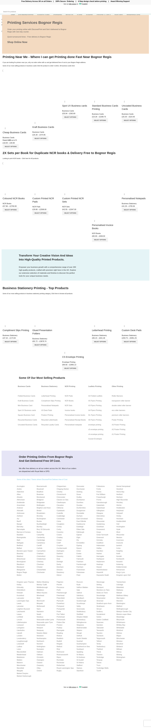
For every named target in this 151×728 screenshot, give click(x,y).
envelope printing (94, 425)
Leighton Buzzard (23, 609)
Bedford (20, 545)
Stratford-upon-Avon (104, 603)
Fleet (78, 575)
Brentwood (41, 497)
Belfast (19, 548)
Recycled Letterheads (49, 420)
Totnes (98, 662)
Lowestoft (20, 644)
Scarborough (81, 601)
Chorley (59, 492)
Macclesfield (21, 652)
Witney (119, 652)
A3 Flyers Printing (95, 405)
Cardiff (39, 545)
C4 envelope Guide (109, 703)
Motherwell (41, 606)
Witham (119, 649)
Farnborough (81, 564)
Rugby (59, 671)
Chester (40, 567)
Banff (19, 521)
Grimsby (99, 540)
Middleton (40, 590)
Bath (18, 540)
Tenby (98, 644)
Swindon (99, 625)
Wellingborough (122, 609)
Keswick (119, 562)
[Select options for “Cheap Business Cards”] (11, 146)
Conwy (59, 527)
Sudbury (99, 611)
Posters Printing (47, 415)
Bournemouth (42, 486)
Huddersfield (121, 521)
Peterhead (60, 595)
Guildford (99, 543)
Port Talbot (61, 614)
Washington (120, 603)
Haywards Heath (102, 575)
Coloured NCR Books (14, 198)
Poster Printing (117, 420)
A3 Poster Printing (118, 425)
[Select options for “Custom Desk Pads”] (130, 341)
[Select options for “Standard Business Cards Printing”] (100, 120)
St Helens (80, 662)
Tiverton (99, 655)
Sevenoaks (81, 609)
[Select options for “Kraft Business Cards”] (40, 138)
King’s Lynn (120, 572)
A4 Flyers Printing (95, 410)
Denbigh (60, 562)
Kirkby (19, 585)
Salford (79, 593)
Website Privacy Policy (135, 694)
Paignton (60, 582)
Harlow (99, 553)
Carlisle (39, 548)
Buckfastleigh (42, 524)
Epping (79, 545)
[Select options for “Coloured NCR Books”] (11, 210)
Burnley (39, 527)
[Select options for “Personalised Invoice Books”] (100, 240)
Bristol (39, 510)
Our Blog (130, 702)
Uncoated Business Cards (27, 425)
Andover (20, 508)
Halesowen (100, 545)
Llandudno (21, 630)
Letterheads (81, 702)
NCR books (17, 158)
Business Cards (8, 137)
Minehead (40, 595)
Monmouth (41, 601)
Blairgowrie (21, 570)
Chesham (40, 564)
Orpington (40, 660)
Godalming (100, 524)
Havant (99, 567)
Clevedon (60, 505)
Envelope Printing (68, 362)
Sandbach (80, 598)
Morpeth (40, 603)
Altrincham (21, 500)
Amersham (21, 505)
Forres (98, 492)
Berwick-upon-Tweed (24, 551)
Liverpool (20, 625)
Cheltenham (41, 559)
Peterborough (62, 593)
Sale (78, 590)
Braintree (40, 494)
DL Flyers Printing (95, 415)
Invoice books (70, 410)
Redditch (60, 638)
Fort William (100, 494)
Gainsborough (101, 502)
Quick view (5, 128)
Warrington (120, 598)
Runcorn (80, 582)
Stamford (80, 671)
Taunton (99, 633)
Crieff (59, 543)
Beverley (20, 553)
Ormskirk (40, 657)
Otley (39, 668)
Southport (80, 649)
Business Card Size (109, 694)
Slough (79, 633)
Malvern (20, 662)
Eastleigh (80, 527)
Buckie (39, 521)
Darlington (60, 551)
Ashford (20, 516)
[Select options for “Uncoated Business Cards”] (130, 120)
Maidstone (21, 657)
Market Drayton (22, 673)
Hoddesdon (120, 508)
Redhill (59, 641)
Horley (118, 516)
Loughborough (22, 641)
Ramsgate (60, 630)
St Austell (80, 660)
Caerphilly (40, 535)
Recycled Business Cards (27, 420)
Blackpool (20, 567)
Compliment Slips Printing (16, 330)
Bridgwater (41, 502)
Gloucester (100, 521)
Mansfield (20, 668)
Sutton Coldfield (102, 620)
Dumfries (80, 502)
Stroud (98, 609)
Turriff (98, 671)
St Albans (80, 655)
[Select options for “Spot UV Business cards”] (70, 117)
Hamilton (99, 551)
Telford (99, 641)
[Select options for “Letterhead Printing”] (100, 341)
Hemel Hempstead (123, 486)
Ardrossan (20, 513)
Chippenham (61, 486)
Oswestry (40, 665)
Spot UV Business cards (74, 105)
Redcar (59, 636)
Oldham (40, 655)
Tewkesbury (100, 646)
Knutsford (20, 595)
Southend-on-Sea (83, 646)
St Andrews (81, 657)
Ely (78, 540)
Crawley (60, 537)
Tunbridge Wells (102, 668)
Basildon (20, 535)
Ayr (18, 519)
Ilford (118, 532)
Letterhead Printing (101, 330)
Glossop (99, 519)
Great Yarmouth (102, 535)
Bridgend (40, 500)
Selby (79, 606)
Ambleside (21, 502)
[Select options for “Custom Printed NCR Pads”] (40, 213)
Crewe (59, 540)
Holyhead (120, 510)
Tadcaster (100, 628)
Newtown (40, 636)
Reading (60, 633)
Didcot (59, 575)
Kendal (119, 556)
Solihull (79, 636)
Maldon (19, 660)
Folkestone (100, 486)
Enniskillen (81, 543)
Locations (80, 717)
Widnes (119, 633)
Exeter (79, 553)
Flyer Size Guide (108, 698)
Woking (119, 655)
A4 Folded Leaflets (95, 396)
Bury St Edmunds (43, 529)
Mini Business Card (25, 405)
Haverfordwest (101, 570)
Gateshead (100, 508)
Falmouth (80, 559)
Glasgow (99, 513)
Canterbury (41, 543)
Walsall (119, 593)
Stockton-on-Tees (103, 590)
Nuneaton (40, 649)
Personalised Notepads (134, 198)
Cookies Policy (132, 698)
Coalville (60, 513)
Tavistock (99, 636)
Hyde (118, 529)
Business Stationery (129, 203)
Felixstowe (81, 572)
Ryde (78, 585)
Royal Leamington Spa (65, 668)
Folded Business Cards (26, 396)
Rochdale (60, 660)
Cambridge (41, 540)
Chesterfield (41, 570)
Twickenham (121, 582)
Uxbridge (119, 585)
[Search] (75, 11)
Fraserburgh (101, 497)
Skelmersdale (82, 628)
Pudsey (59, 628)
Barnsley (20, 527)
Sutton (98, 617)
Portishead (61, 617)
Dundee (79, 505)
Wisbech (119, 646)
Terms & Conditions (134, 706)
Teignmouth (100, 638)
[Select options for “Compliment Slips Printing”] (11, 341)
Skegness (80, 625)
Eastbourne (81, 524)
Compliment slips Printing (86, 706)
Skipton (79, 630)
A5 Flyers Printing (95, 401)
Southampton (82, 644)
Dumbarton (81, 500)
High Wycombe (122, 500)
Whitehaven (120, 622)
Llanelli (19, 633)
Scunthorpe (81, 603)
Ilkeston (119, 537)
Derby (59, 564)
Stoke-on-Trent (102, 593)
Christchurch (61, 494)
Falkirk (79, 556)
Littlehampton (22, 622)
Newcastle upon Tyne (45, 622)
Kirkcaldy (20, 587)
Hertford (119, 494)
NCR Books (7, 203)
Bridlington (41, 505)
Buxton (39, 532)
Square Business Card (26, 415)
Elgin (78, 537)
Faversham (81, 570)
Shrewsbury (81, 620)
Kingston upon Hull (123, 575)
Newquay (40, 630)
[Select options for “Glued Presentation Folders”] (40, 345)
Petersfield (61, 598)
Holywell (119, 513)
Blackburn (20, 564)
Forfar (98, 489)
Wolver (119, 660)
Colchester (61, 519)
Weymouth (120, 620)
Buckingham (41, 519)
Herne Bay (120, 492)
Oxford (39, 671)
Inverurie (119, 543)
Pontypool (60, 606)
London (19, 636)
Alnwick (19, 497)
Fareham (80, 562)
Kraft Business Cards (43, 127)
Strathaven (100, 606)
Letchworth (21, 611)
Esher (79, 551)
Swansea (99, 622)
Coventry (60, 532)
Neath (39, 614)
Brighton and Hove (44, 508)
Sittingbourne (81, 622)
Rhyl (58, 649)
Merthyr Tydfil (42, 585)
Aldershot (20, 492)
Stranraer (99, 601)
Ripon (59, 657)
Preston (59, 625)
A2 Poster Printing (118, 429)
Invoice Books (82, 698)
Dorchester (81, 489)
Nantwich (40, 611)
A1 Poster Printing (118, 434)
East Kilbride (81, 521)
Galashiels (100, 505)
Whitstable (120, 628)
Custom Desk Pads (131, 330)
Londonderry (21, 638)
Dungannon (81, 510)
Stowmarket (100, 598)
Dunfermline (81, 508)
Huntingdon (120, 527)
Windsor (119, 641)
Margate (20, 671)
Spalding (80, 652)
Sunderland (100, 614)
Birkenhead (21, 559)
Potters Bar (61, 622)
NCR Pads (36, 207)
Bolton (19, 575)
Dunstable (80, 513)
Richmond (60, 652)
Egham (79, 535)
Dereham (60, 567)
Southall (80, 641)
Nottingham (41, 646)
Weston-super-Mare (123, 614)
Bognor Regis (22, 572)
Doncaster (80, 486)
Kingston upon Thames (25, 582)
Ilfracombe (120, 535)
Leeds (19, 603)
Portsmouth (61, 620)
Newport (40, 628)
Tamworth (100, 630)
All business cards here (67, 66)
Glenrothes (100, 516)
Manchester (21, 665)
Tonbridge (100, 657)
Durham (80, 516)
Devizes (60, 570)
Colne (59, 521)
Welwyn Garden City (124, 611)
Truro (98, 665)
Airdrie (19, 489)
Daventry (60, 556)
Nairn (39, 609)
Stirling (99, 585)
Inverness (120, 540)
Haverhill (99, 572)
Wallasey (119, 590)
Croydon (60, 545)
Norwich (40, 644)
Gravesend (100, 529)
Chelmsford (41, 556)
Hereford (119, 489)
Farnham (80, 567)
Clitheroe (60, 508)
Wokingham (120, 657)
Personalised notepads (73, 425)
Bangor (19, 524)
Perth (59, 590)
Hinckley (119, 502)
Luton (19, 649)
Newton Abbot (42, 633)
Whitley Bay (120, 625)
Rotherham (61, 665)
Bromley (40, 516)
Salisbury (80, 595)
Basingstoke (21, 537)
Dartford (60, 553)
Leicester (20, 606)
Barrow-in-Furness (24, 532)
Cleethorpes (61, 502)
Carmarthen (41, 551)
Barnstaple (21, 529)
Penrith (59, 585)
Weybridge (120, 617)
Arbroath (20, 510)
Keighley (119, 551)
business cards (31, 66)
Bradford (40, 492)
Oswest (39, 662)
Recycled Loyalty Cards (50, 425)
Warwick (119, 601)
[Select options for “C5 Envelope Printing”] (70, 368)
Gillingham (100, 510)
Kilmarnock (120, 570)
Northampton (41, 638)
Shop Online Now (17, 42)
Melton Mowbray (43, 582)
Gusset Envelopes (95, 439)
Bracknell (40, 489)
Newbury (40, 617)
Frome (98, 500)
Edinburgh (80, 532)
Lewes (19, 614)
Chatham (40, 553)
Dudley (79, 497)
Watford (119, 606)
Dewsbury (60, 572)
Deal (58, 559)
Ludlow (19, 646)
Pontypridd (61, 609)
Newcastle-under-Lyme (45, 620)
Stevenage (100, 582)
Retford (59, 646)
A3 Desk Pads (46, 410)
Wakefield (120, 587)
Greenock (100, 537)
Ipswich (119, 545)
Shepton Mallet (82, 617)
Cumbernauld (62, 548)
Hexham (119, 497)
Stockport (100, 587)
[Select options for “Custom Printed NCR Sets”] (70, 213)
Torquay (99, 660)
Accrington (21, 486)
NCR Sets (66, 207)
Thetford (99, 649)
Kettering (119, 564)
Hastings (99, 564)
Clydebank (61, 510)
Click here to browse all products (61, 293)
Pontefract (60, 603)
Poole (59, 611)
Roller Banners (117, 396)
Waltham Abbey (122, 595)
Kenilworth (120, 559)
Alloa (19, 494)
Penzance (60, 587)
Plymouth (60, 601)
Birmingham (21, 562)
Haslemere (100, 562)
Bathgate (20, 543)
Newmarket (41, 625)
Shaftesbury (81, 611)
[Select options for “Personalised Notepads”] (130, 210)
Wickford (119, 630)
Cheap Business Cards (14, 132)
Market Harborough (24, 676)
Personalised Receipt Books (75, 420)
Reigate (59, 644)
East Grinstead (82, 519)
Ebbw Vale (80, 529)
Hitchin (119, 505)
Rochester (60, 662)
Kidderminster (121, 567)
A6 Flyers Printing (95, 420)
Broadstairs (41, 513)
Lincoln (19, 620)
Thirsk (98, 652)
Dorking (79, 492)
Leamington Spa (23, 601)
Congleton (60, 524)
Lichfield (20, 617)
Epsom (79, 548)
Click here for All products (30, 158)
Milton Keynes (42, 593)
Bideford (20, 556)
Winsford (119, 644)
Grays (98, 532)
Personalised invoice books (75, 415)
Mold (38, 598)
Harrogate (100, 556)
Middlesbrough (42, 587)
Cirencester (61, 497)
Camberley (41, 537)
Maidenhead (21, 655)
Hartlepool (100, 559)
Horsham (119, 519)
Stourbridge (100, 595)
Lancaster (20, 598)
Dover (79, 494)
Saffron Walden (82, 587)
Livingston (20, 628)
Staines (79, 668)
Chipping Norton (63, 489)
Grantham (100, 527)
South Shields (82, 638)
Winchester (120, 638)
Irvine (118, 548)
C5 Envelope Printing (73, 357)
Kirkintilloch (21, 590)
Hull (117, 524)
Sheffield (80, 614)
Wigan (118, 636)
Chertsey (40, 562)
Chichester (41, 572)
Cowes (59, 535)
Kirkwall (20, 593)
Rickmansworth (62, 655)
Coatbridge (61, 516)
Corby (59, 529)
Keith (118, 553)
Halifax (99, 548)
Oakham (40, 652)
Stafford (79, 665)
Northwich (40, 641)
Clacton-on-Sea (62, 500)
